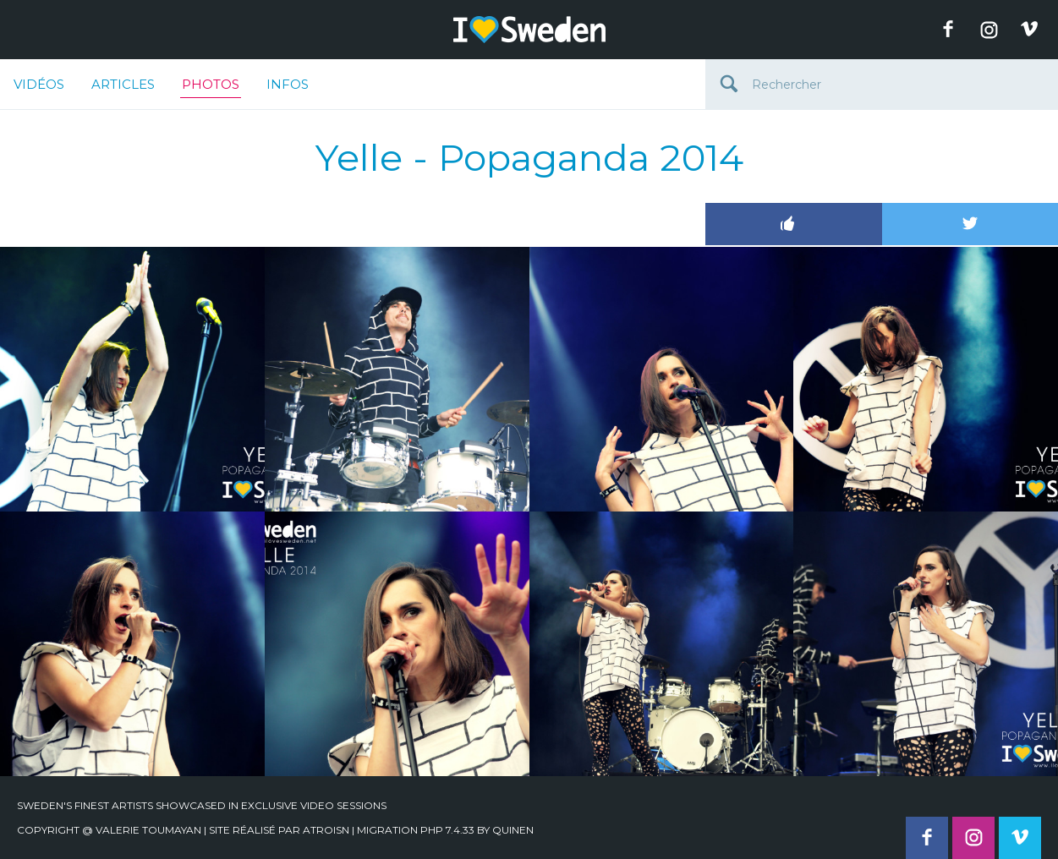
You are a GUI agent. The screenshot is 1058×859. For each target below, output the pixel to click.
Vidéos (39, 84)
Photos (210, 87)
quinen (513, 829)
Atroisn (326, 829)
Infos (287, 84)
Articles (123, 84)
